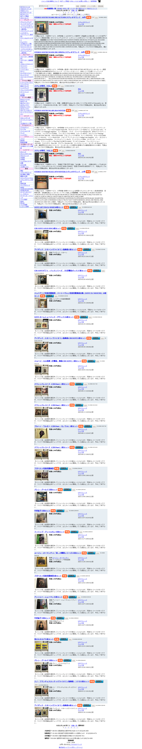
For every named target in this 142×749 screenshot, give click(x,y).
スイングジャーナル (26, 178)
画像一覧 (74, 10)
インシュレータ (25, 131)
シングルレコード (25, 161)
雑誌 (21, 170)
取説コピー (82, 8)
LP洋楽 (22, 157)
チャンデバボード (25, 45)
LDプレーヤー (24, 105)
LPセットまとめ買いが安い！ (80, 1)
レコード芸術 (24, 206)
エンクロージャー (25, 73)
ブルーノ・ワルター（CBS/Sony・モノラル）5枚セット (56, 426)
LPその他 (23, 165)
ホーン (22, 71)
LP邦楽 (22, 159)
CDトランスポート (26, 110)
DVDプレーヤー (25, 107)
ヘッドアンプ (24, 88)
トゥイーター (24, 69)
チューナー (23, 42)
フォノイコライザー (26, 90)
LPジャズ (23, 152)
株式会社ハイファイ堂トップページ (71, 747)
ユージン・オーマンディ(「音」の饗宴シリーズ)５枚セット (57, 553)
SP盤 (21, 163)
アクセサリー (24, 127)
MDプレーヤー (25, 103)
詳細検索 (83, 6)
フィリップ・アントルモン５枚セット (49, 532)
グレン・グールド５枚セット (45, 490)
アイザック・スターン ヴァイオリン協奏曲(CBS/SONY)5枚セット (60, 338)
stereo (22, 201)
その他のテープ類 (25, 123)
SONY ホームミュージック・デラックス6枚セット (54, 317)
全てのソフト (24, 14)
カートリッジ (24, 92)
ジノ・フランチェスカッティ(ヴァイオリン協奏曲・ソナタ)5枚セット (61, 681)
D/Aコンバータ (25, 99)
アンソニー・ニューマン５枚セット (48, 597)
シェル (22, 93)
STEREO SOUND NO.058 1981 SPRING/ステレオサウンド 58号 (59, 52)
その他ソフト (24, 166)
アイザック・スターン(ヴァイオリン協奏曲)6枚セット (55, 705)
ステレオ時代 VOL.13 (43, 151)
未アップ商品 (64, 1)
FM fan (22, 203)
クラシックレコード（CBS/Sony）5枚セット (51, 384)
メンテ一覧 (74, 8)
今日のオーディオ (25, 9)
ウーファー (23, 66)
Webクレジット (92, 8)
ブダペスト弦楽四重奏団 (44, 468)
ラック (22, 133)
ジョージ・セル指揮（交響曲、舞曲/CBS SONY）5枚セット (57, 361)
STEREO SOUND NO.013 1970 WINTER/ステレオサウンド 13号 (59, 172)
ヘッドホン (23, 135)
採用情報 (94, 1)
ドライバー (23, 67)
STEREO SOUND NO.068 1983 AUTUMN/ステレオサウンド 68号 (60, 17)
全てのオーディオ (25, 12)
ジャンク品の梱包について (50, 1)
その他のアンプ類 (25, 43)
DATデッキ (23, 101)
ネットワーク (24, 75)
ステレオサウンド (25, 172)
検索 (77, 6)
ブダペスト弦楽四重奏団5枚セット (48, 576)
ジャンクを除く (91, 6)
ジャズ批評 (23, 199)
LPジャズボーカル (26, 154)
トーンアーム (24, 84)
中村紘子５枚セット (42, 511)
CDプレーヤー (24, 108)
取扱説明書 (23, 142)
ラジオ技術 (23, 204)
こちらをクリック (76, 744)
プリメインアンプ (25, 22)
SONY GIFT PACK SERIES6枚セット (48, 207)
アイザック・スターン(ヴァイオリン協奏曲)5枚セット (55, 249)
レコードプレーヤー (26, 82)
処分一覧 (66, 8)
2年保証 (59, 8)
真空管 (22, 140)
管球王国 (23, 183)
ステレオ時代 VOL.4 (43, 86)
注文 (96, 17)
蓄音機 (22, 95)
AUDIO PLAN (24, 190)
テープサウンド (25, 185)
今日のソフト (24, 10)
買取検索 (100, 6)
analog (22, 187)
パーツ (22, 138)
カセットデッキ (25, 118)
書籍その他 (23, 176)
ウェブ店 (81, 24)
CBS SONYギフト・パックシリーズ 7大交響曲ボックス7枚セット (60, 271)
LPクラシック (24, 155)
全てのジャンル (25, 7)
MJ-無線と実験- (25, 174)
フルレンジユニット (26, 64)
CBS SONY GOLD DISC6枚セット (47, 228)
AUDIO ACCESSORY (26, 189)
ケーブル (23, 129)
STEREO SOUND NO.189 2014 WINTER (49, 110)
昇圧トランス (24, 86)
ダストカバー (24, 18)
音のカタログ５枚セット (44, 639)
